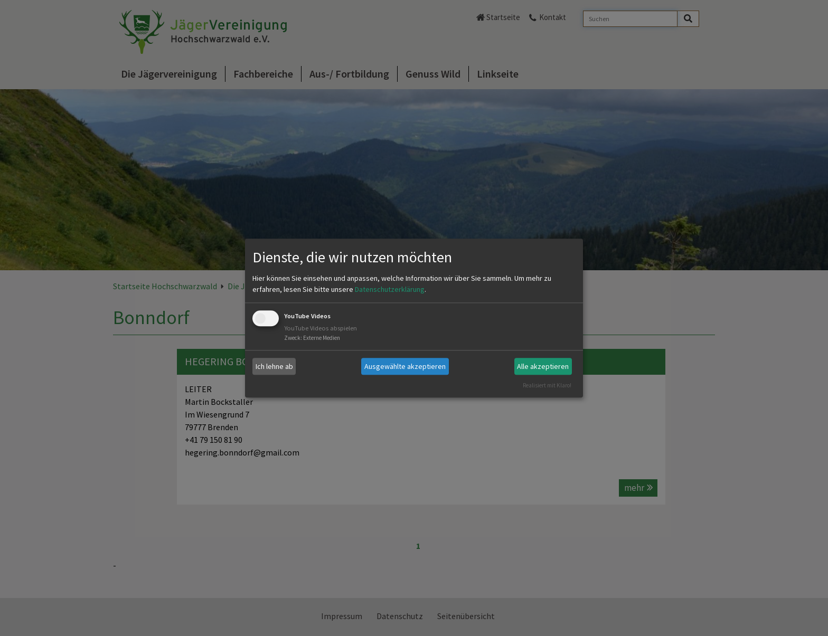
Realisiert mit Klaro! (547, 385)
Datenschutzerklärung (390, 290)
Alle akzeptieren (543, 366)
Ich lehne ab (274, 366)
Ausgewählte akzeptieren (405, 366)
